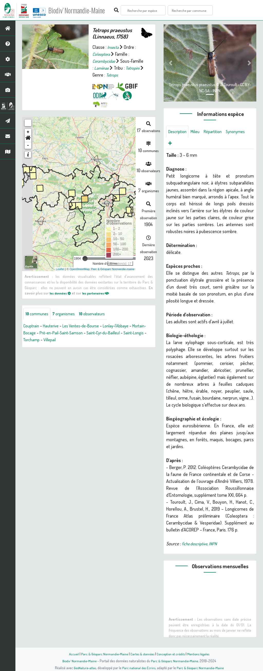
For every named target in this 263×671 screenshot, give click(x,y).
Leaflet (60, 268)
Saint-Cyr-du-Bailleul (127, 333)
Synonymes (179, 144)
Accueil (70, 653)
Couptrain (32, 326)
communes (38, 314)
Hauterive (53, 326)
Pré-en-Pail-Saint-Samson (80, 333)
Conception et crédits (172, 653)
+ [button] (28, 132)
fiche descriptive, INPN (202, 545)
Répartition (217, 132)
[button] (28, 138)
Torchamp (59, 340)
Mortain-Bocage (37, 333)
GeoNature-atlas (83, 667)
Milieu (198, 132)
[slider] (85, 258)
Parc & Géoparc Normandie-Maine (102, 653)
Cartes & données (142, 653)
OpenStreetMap (80, 268)
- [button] (28, 145)
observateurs (98, 314)
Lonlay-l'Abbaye (126, 326)
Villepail (79, 340)
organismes (67, 314)
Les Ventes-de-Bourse (87, 326)
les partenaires (100, 293)
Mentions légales (201, 653)
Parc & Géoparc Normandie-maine (112, 268)
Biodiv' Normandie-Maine (84, 10)
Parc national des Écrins (138, 667)
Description (178, 132)
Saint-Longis (34, 340)
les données (62, 293)
